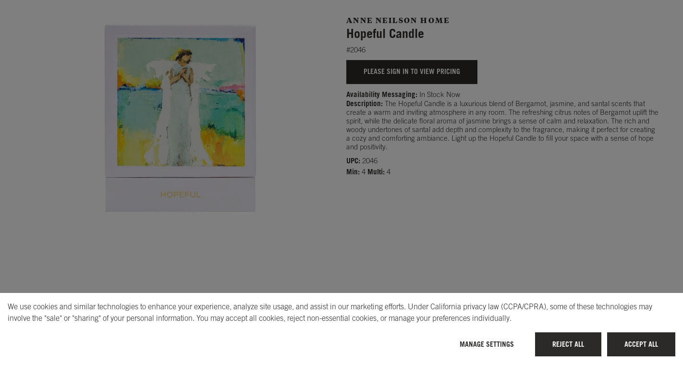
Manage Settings (487, 344)
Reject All (568, 344)
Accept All (641, 344)
